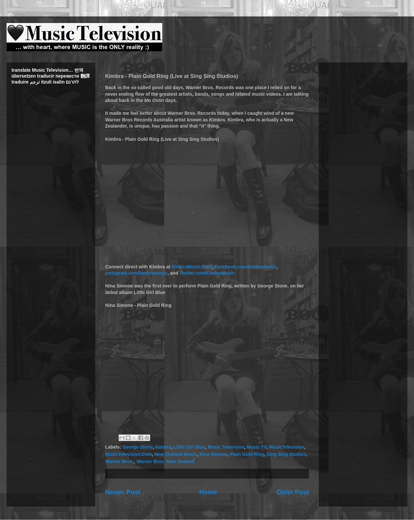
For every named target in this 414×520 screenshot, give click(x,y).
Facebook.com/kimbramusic (245, 266)
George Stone (138, 447)
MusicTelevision (286, 447)
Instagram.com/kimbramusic (136, 273)
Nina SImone (213, 454)
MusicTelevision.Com (128, 454)
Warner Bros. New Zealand (165, 461)
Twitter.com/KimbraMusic (207, 273)
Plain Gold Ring (247, 454)
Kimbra (163, 447)
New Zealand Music (175, 454)
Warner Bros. (119, 461)
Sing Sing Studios (286, 454)
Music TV (256, 447)
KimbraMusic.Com (192, 266)
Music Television (226, 447)
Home (208, 492)
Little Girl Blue (189, 447)
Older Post (292, 492)
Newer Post (122, 492)
